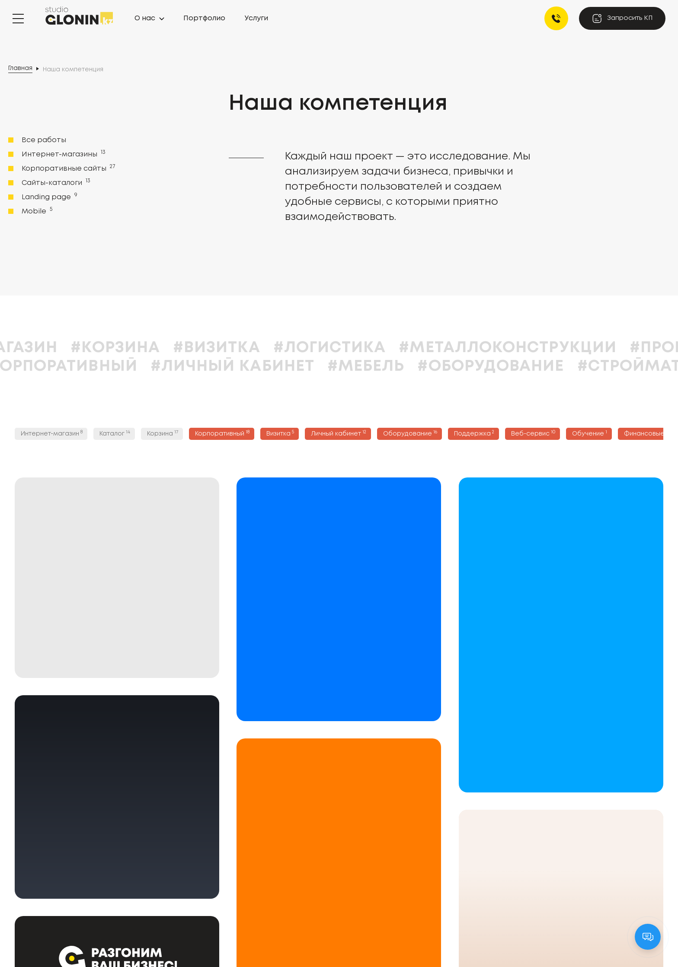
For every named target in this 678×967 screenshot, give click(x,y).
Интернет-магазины (63, 154)
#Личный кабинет (296, 366)
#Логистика (393, 348)
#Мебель (429, 366)
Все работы (44, 140)
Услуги (256, 18)
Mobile (36, 211)
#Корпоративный (121, 366)
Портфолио (204, 18)
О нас (144, 18)
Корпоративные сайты (67, 168)
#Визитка (280, 348)
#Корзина (179, 348)
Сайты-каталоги (55, 182)
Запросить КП (622, 18)
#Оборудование (554, 366)
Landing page (49, 196)
